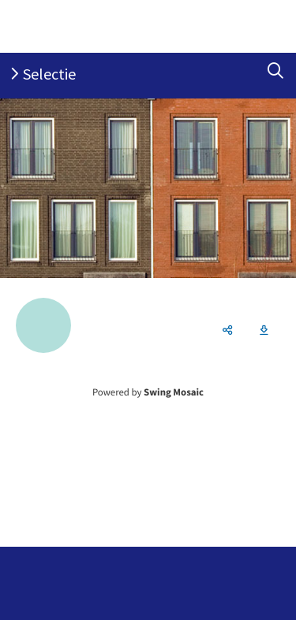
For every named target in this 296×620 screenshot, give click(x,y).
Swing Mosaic (174, 392)
